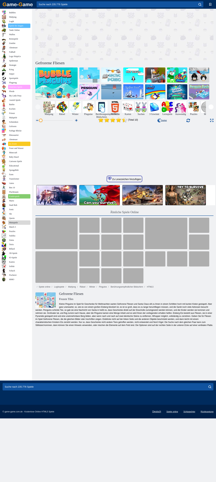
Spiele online (44, 350)
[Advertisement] (80, 34)
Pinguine (102, 350)
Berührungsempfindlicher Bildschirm (126, 350)
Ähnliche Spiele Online (124, 275)
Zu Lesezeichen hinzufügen (124, 242)
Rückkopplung (207, 475)
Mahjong (72, 350)
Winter (92, 350)
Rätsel (82, 350)
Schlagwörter (189, 475)
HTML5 (150, 350)
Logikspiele (58, 350)
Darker (162, 120)
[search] (200, 4)
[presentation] (37, 106)
